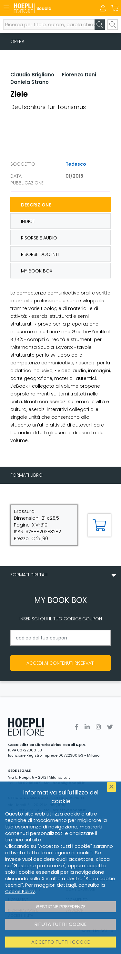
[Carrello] (114, 8)
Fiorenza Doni (79, 74)
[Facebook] (76, 727)
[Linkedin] (87, 727)
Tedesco (76, 164)
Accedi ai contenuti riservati (60, 663)
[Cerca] (100, 24)
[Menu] (6, 8)
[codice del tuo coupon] (60, 638)
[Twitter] (110, 727)
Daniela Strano (29, 82)
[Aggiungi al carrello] (99, 525)
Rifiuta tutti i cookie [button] (60, 924)
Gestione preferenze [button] (61, 906)
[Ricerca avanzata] (112, 24)
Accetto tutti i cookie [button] (60, 941)
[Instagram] (98, 727)
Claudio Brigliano (32, 74)
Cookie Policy (20, 891)
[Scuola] (49, 8)
